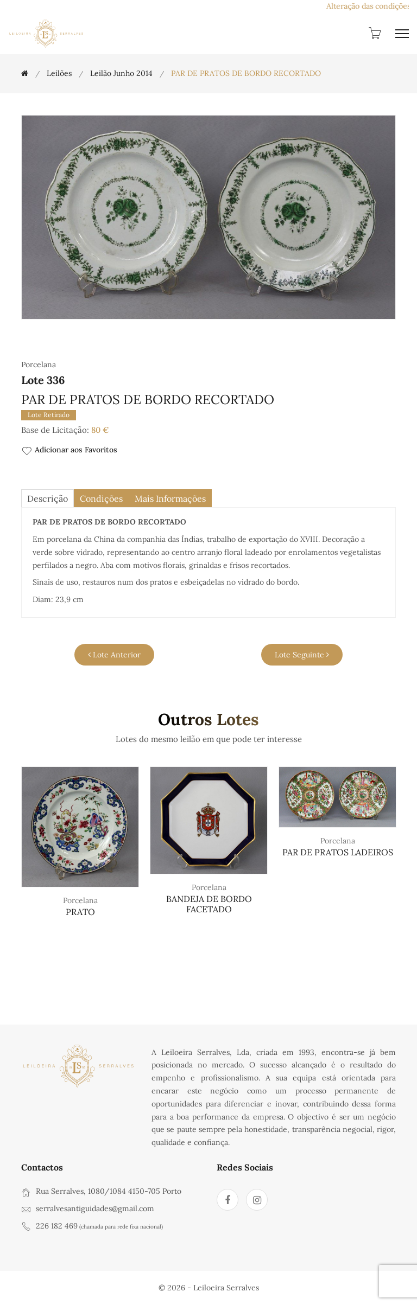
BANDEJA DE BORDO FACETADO (209, 903)
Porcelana (80, 900)
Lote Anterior (114, 655)
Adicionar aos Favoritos (69, 450)
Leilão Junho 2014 (121, 73)
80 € (100, 430)
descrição (47, 498)
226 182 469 (57, 1226)
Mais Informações (170, 498)
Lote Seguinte (302, 655)
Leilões (59, 73)
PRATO (80, 911)
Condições (101, 498)
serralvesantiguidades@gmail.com (95, 1208)
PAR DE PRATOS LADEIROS (337, 852)
